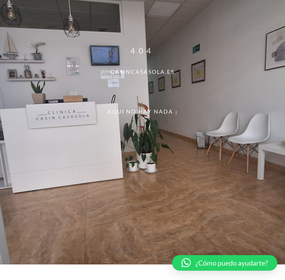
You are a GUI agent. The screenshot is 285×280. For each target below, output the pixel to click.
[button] (224, 263)
